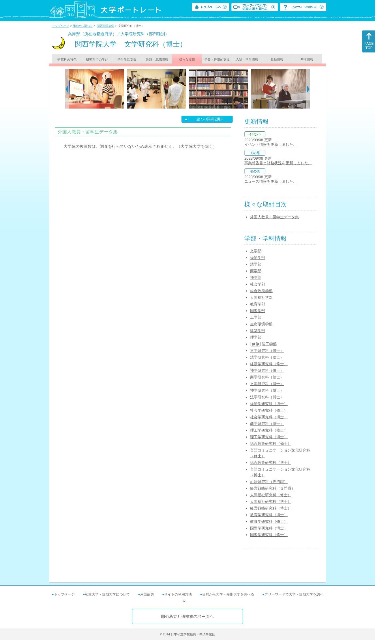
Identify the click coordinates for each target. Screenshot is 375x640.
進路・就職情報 (157, 59)
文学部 (255, 251)
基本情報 (307, 59)
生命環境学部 (261, 324)
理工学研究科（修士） (269, 430)
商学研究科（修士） (267, 377)
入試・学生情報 (247, 59)
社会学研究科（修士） (269, 410)
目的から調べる (82, 25)
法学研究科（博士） (267, 397)
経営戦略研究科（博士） (270, 508)
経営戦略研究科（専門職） (272, 488)
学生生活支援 (126, 59)
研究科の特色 (66, 59)
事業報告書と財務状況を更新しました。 (278, 163)
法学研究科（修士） (267, 357)
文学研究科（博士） (267, 384)
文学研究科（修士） (267, 350)
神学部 (255, 277)
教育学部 (257, 304)
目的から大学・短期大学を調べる (228, 594)
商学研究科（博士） (267, 423)
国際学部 (257, 311)
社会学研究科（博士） (269, 417)
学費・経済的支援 (217, 59)
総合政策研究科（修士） (270, 443)
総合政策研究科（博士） (270, 462)
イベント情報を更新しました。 (270, 144)
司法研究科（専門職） (269, 481)
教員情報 (277, 59)
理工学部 (269, 344)
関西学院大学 (105, 25)
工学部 (255, 317)
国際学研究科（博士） (269, 528)
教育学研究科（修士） (269, 521)
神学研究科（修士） (267, 370)
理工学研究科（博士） (269, 437)
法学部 (255, 264)
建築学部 (257, 331)
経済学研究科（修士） (269, 364)
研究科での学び (97, 59)
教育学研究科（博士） (269, 515)
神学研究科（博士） (267, 390)
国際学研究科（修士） (269, 535)
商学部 (255, 271)
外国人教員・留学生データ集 (274, 217)
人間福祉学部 (261, 297)
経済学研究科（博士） (269, 404)
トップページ (60, 25)
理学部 (255, 337)
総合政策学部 (261, 291)
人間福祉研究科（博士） (270, 501)
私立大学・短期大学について (107, 594)
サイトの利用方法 (178, 594)
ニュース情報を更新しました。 (270, 181)
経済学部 (257, 257)
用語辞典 (147, 594)
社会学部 (257, 284)
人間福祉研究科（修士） (270, 495)
